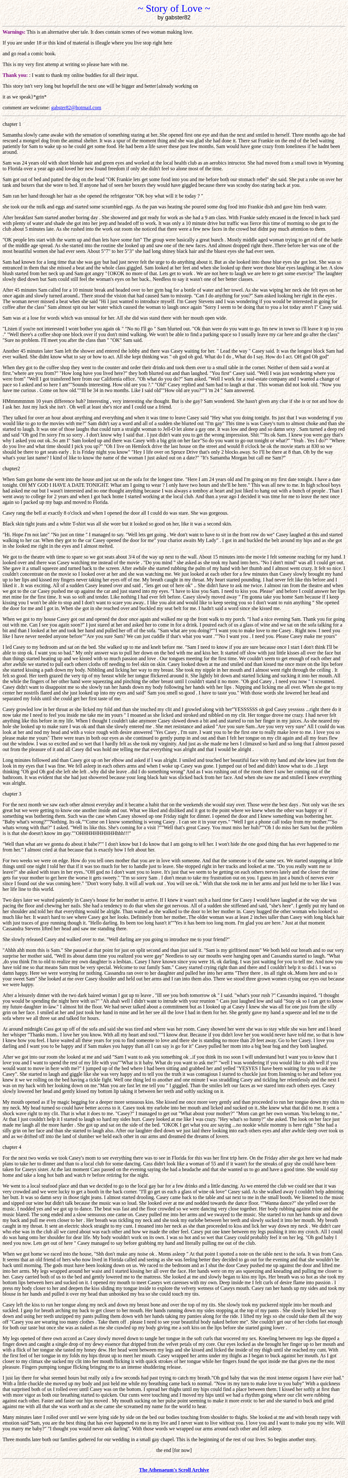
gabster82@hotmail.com (76, 107)
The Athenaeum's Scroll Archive (174, 1470)
